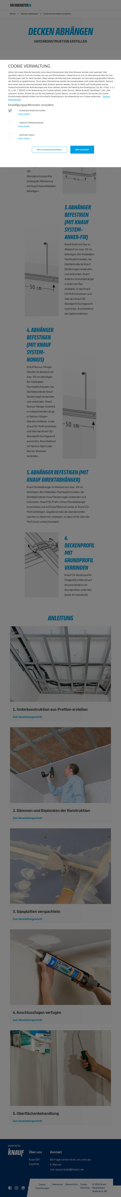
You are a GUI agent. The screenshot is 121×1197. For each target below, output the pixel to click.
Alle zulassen (82, 149)
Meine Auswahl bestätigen (49, 149)
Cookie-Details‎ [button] (24, 114)
